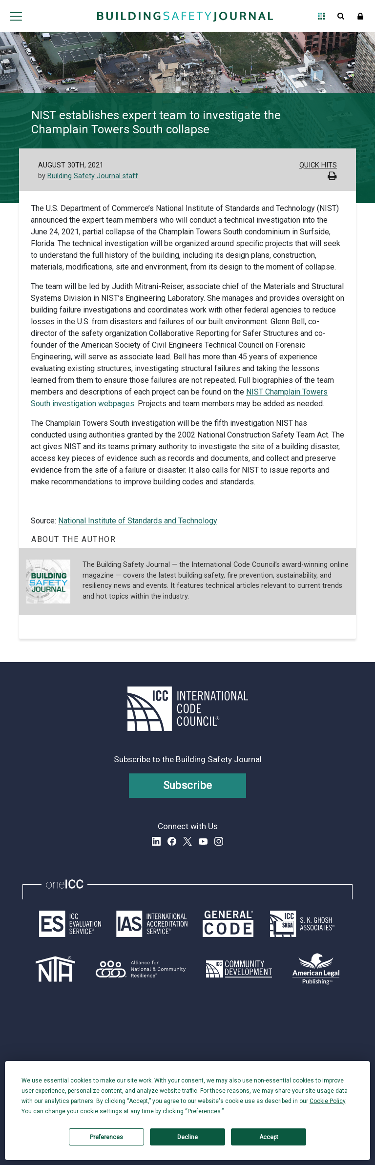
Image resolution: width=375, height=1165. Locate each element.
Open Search (341, 16)
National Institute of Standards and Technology (137, 520)
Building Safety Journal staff (92, 176)
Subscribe (187, 785)
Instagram (219, 841)
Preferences (106, 1137)
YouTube (203, 841)
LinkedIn (156, 841)
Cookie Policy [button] (327, 1101)
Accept (268, 1137)
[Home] (185, 16)
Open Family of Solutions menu (321, 16)
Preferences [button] (204, 1111)
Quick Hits (318, 165)
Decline (187, 1137)
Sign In (360, 16)
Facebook (172, 841)
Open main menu (15, 16)
